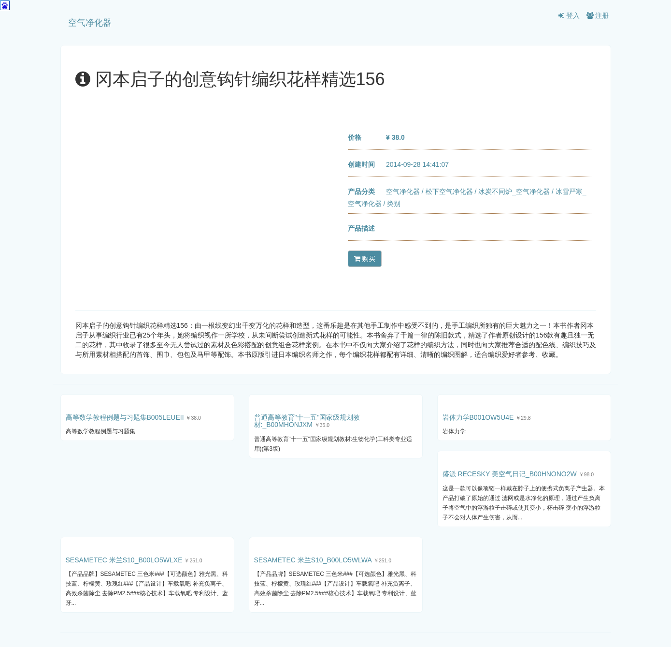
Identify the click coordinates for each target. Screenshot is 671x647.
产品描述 (361, 228)
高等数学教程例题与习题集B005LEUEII (125, 417)
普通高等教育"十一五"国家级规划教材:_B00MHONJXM (307, 420)
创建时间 (361, 164)
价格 (354, 137)
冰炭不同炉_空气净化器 (514, 191)
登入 (569, 15)
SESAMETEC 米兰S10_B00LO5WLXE (124, 560)
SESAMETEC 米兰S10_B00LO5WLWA (313, 560)
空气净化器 (90, 23)
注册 (597, 15)
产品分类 (361, 191)
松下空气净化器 (449, 191)
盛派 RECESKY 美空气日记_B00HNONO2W (510, 474)
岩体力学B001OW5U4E (478, 417)
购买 (365, 259)
